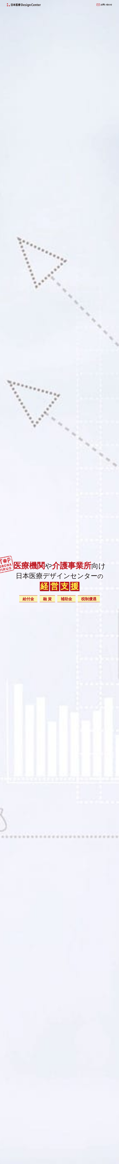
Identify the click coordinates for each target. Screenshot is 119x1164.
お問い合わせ (106, 5)
